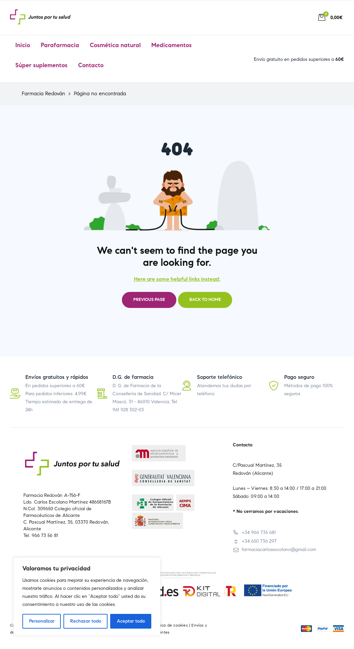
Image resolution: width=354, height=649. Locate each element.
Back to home (205, 299)
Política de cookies (170, 625)
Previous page (149, 299)
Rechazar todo (85, 621)
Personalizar (41, 621)
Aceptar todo (131, 621)
